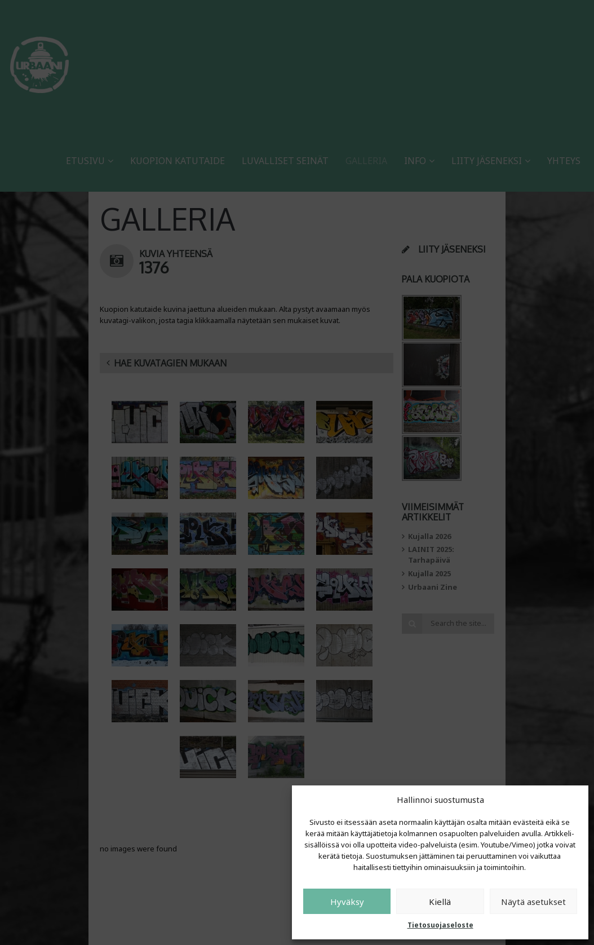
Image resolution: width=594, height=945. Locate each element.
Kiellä (440, 901)
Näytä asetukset (533, 901)
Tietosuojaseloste (440, 925)
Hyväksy (347, 901)
